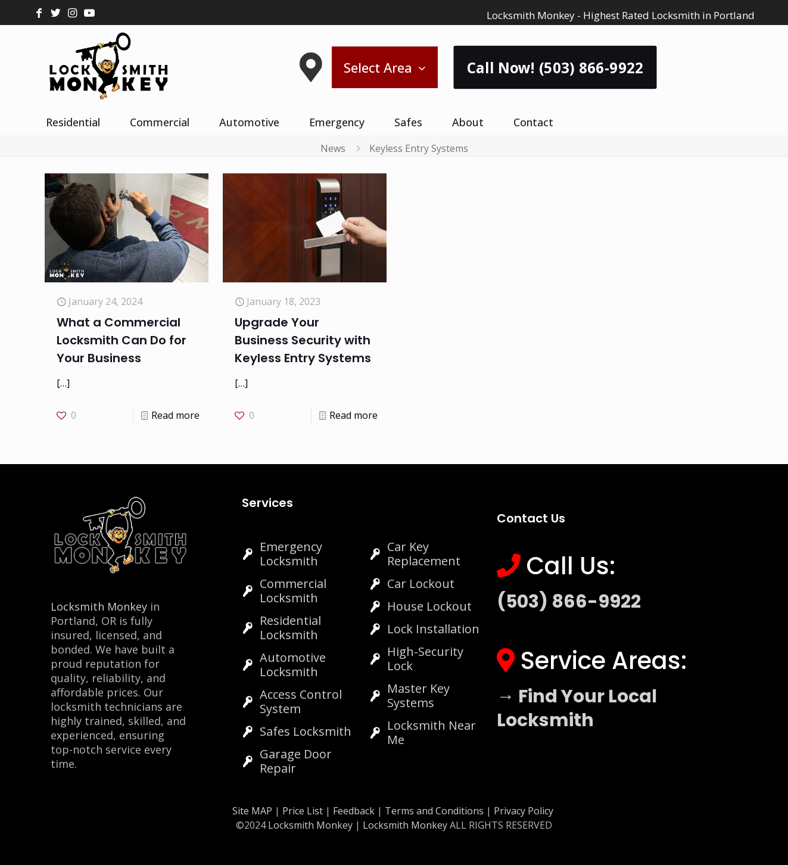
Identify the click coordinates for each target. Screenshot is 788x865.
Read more (175, 415)
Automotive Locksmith (293, 664)
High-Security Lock (425, 658)
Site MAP (252, 810)
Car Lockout (420, 583)
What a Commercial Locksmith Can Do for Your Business (121, 340)
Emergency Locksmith (291, 554)
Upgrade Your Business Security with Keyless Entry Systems (303, 340)
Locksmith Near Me (431, 732)
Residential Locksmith (290, 627)
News (332, 148)
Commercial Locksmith (293, 590)
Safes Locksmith (305, 731)
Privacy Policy (523, 810)
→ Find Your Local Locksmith (577, 708)
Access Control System (301, 701)
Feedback (355, 810)
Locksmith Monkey (99, 606)
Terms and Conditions (434, 810)
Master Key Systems (418, 695)
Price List (302, 810)
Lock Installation (433, 629)
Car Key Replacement (423, 554)
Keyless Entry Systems (418, 148)
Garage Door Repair (296, 761)
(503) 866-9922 (569, 601)
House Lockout (429, 606)
